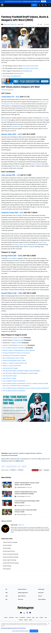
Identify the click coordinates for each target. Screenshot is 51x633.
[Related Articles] (25, 495)
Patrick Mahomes (15, 126)
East (24, 66)
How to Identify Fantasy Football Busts (14, 348)
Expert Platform (22, 596)
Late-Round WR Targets (10, 376)
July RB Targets (33, 373)
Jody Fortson (42, 242)
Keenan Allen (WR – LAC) (11, 134)
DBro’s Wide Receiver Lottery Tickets (13, 358)
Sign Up (26, 619)
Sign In (30, 619)
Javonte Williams (13, 258)
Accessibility (22, 617)
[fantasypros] (25, 436)
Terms (16, 617)
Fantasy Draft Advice (11, 466)
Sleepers (24, 466)
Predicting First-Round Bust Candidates (14, 355)
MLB (7, 592)
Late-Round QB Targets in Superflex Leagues (16, 371)
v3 (25, 363)
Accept (43, 1)
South (32, 66)
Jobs (37, 617)
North (28, 66)
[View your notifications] (42, 5)
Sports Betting (41, 599)
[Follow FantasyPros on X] (46, 470)
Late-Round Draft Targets (10, 368)
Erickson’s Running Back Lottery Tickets (14, 360)
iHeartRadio (14, 455)
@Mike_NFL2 (19, 461)
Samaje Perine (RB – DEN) (11, 256)
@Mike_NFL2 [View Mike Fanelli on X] (14, 24)
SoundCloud (5, 455)
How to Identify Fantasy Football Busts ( (14, 383)
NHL (6, 599)
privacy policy (27, 1)
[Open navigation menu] (49, 5)
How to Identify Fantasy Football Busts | (14, 388)
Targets (15, 337)
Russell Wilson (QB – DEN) (11, 293)
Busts (3, 466)
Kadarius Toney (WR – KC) (12, 212)
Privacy (5, 617)
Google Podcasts (30, 453)
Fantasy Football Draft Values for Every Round (16, 353)
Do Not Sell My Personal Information (20, 630)
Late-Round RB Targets (9, 373)
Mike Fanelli (7, 24)
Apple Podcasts (13, 453)
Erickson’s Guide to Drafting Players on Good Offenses (19, 350)
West (36, 66)
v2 (23, 363)
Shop (40, 596)
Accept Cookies (33, 630)
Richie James (23, 244)
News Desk (40, 592)
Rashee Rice (34, 244)
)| (28, 383)
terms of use (37, 1)
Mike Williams (16, 166)
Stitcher (38, 453)
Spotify (21, 453)
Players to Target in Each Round (12, 363)
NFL (19, 466)
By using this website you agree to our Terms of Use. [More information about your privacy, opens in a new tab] (13, 628)
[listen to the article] (40, 24)
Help (46, 617)
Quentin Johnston (36, 164)
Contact (41, 617)
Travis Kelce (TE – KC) (10, 97)
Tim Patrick (26, 325)
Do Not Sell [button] (11, 617)
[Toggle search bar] (46, 5)
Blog (33, 617)
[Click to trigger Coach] (39, 5)
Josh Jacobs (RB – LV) (10, 175)
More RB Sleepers (22, 373)
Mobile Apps (41, 589)
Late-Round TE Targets (9, 378)
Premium (21, 619)
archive (3, 461)
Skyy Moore (15, 244)
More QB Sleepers (35, 371)
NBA (7, 596)
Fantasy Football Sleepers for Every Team (15, 345)
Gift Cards (20, 599)
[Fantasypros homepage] (2, 6)
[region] (25, 627)
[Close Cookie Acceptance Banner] (48, 623)
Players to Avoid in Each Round (12, 365)
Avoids (21, 337)
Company (29, 617)
